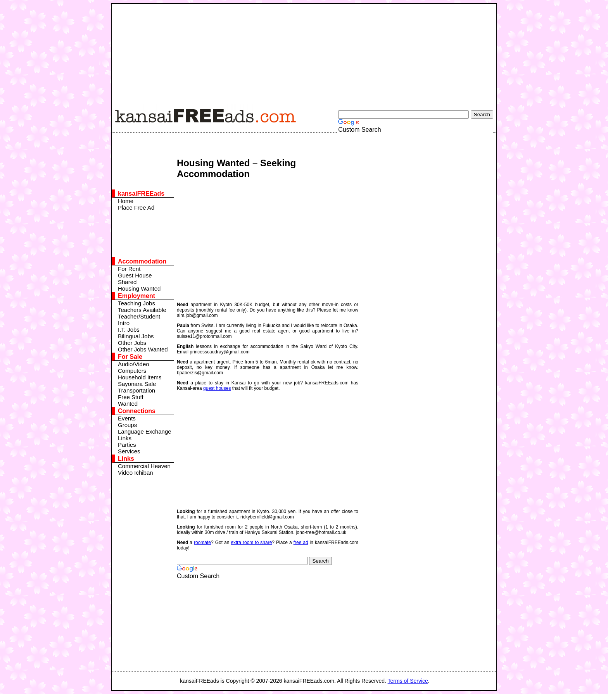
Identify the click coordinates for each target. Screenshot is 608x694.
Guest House (135, 275)
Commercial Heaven (144, 466)
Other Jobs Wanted (143, 349)
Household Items (140, 377)
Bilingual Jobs (136, 336)
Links (124, 438)
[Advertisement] (300, 52)
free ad (301, 542)
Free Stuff (130, 397)
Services (129, 451)
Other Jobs (132, 342)
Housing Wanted (139, 288)
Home (125, 201)
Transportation (136, 390)
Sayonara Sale (137, 384)
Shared (127, 282)
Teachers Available (142, 310)
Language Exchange (144, 431)
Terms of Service (408, 681)
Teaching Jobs (136, 303)
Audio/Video (133, 364)
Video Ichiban (135, 472)
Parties (127, 444)
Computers (132, 370)
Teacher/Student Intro (139, 319)
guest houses (217, 388)
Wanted (128, 403)
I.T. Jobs (129, 329)
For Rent (129, 268)
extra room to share (251, 542)
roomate (202, 542)
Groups (127, 425)
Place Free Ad (136, 207)
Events (127, 418)
